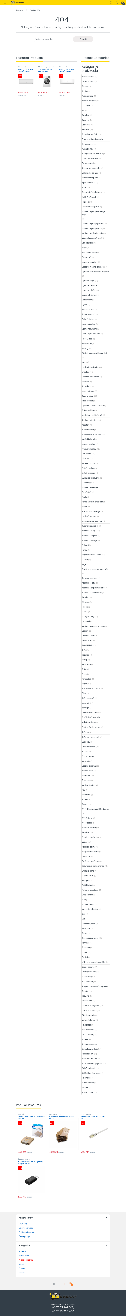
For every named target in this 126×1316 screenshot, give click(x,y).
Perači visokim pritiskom (92, 502)
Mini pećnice (87, 243)
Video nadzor (88, 1082)
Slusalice (85, 115)
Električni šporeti (89, 197)
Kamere (85, 1087)
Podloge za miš (88, 847)
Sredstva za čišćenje (91, 511)
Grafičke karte (88, 871)
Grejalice (85, 372)
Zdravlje (85, 708)
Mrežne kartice (88, 785)
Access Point (87, 770)
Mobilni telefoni (88, 1020)
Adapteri (85, 425)
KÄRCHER (86, 458)
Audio (84, 91)
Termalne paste (88, 923)
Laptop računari (88, 746)
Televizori (86, 1078)
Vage (84, 564)
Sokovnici (86, 669)
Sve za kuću (87, 981)
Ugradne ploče (88, 290)
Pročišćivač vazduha (91, 688)
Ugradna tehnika (89, 262)
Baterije (85, 991)
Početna (19, 10)
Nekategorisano (89, 722)
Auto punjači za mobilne (92, 153)
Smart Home (87, 1000)
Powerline (86, 794)
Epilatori (85, 545)
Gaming (85, 348)
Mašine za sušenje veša (92, 233)
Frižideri (85, 202)
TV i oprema (87, 1034)
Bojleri (84, 187)
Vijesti (21, 1264)
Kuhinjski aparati (89, 578)
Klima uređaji (23, 67)
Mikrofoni (86, 125)
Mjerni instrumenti (89, 329)
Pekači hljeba (88, 645)
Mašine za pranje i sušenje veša (93, 213)
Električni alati (88, 319)
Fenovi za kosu (88, 309)
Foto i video (87, 339)
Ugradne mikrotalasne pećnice (95, 271)
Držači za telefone (90, 158)
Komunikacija (87, 976)
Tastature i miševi (89, 837)
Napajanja (86, 880)
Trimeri (85, 559)
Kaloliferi (85, 381)
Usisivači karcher (89, 516)
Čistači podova (88, 468)
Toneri (84, 952)
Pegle (84, 497)
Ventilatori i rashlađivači (92, 415)
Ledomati (86, 621)
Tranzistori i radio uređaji (92, 139)
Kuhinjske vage (88, 616)
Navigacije (86, 1025)
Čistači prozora (88, 473)
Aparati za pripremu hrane (93, 588)
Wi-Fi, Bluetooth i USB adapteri (95, 809)
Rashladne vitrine (89, 252)
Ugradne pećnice (89, 285)
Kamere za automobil (91, 168)
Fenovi (85, 550)
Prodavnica (24, 1255)
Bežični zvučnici (89, 101)
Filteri (84, 693)
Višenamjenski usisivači (92, 521)
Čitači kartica (87, 895)
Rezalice (85, 655)
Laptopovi (86, 742)
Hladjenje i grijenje (90, 367)
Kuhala (85, 611)
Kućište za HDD (88, 904)
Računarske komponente (93, 866)
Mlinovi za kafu (88, 635)
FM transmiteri (88, 163)
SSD (84, 914)
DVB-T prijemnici (89, 1068)
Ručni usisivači (88, 698)
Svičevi (85, 804)
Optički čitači (87, 885)
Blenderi (85, 597)
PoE (83, 790)
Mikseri (85, 631)
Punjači (85, 751)
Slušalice (85, 832)
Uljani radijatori (88, 391)
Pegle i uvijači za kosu (91, 555)
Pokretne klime (88, 410)
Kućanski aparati (89, 526)
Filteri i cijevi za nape (91, 334)
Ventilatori (86, 928)
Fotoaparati (87, 343)
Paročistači (86, 492)
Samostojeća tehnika (91, 192)
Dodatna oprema (89, 1010)
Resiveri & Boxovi (89, 1058)
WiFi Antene (87, 818)
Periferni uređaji (89, 827)
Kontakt (22, 1272)
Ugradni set (87, 300)
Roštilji (84, 659)
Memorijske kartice (90, 909)
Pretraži (83, 39)
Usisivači (85, 703)
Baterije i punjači (89, 463)
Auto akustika (87, 149)
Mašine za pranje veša (46, 67)
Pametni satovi (88, 1029)
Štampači (86, 947)
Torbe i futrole (88, 756)
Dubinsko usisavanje (91, 478)
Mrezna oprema (89, 766)
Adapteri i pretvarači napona (94, 986)
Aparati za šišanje (89, 540)
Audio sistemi (87, 96)
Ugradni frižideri (89, 295)
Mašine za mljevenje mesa (93, 626)
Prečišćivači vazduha (91, 717)
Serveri (85, 933)
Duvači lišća (87, 482)
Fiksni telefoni (88, 1015)
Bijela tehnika (87, 182)
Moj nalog (23, 1223)
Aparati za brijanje (89, 535)
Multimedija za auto (90, 173)
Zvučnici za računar (90, 861)
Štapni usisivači (88, 314)
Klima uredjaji (87, 396)
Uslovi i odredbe (26, 1228)
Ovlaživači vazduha (90, 712)
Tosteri (85, 674)
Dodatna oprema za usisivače (95, 569)
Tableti (85, 957)
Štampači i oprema (90, 938)
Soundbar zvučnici (90, 134)
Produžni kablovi (89, 449)
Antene (85, 1039)
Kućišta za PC (88, 875)
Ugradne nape (88, 280)
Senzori (85, 86)
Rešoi (84, 650)
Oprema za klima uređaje (93, 405)
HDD (84, 899)
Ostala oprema (88, 81)
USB (84, 919)
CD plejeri (86, 105)
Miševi (84, 842)
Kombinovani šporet (90, 206)
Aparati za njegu (89, 530)
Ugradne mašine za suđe (93, 267)
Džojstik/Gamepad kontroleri (94, 353)
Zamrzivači (86, 257)
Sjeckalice (86, 664)
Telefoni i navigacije (90, 1005)
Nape (84, 247)
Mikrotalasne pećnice (91, 238)
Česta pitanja (24, 1236)
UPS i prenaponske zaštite (93, 962)
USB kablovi (87, 453)
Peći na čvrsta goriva (91, 727)
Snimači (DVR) (88, 1092)
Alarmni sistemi (88, 76)
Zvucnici (85, 120)
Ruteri (84, 799)
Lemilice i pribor (89, 324)
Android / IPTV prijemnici (92, 1063)
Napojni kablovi (88, 444)
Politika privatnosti (26, 1232)
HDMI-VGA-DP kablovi (91, 434)
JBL (83, 110)
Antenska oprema (89, 1044)
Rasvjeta (85, 996)
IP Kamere (86, 780)
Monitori (85, 761)
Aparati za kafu (88, 583)
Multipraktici (87, 640)
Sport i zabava (88, 967)
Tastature (86, 856)
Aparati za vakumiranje (92, 592)
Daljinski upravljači (90, 1049)
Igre (83, 362)
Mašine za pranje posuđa (93, 223)
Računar (85, 732)
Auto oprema (87, 144)
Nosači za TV (88, 1054)
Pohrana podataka (90, 890)
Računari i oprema (90, 737)
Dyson (84, 304)
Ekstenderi (86, 775)
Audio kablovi (88, 429)
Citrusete (86, 602)
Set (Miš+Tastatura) (90, 851)
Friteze (85, 607)
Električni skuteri (89, 972)
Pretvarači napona (90, 177)
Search (110, 2)
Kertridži (85, 943)
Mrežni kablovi (88, 439)
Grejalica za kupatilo (90, 377)
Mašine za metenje (90, 487)
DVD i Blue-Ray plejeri (91, 1073)
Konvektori (86, 386)
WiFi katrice (87, 823)
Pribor (84, 506)
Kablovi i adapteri (89, 420)
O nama (22, 1268)
